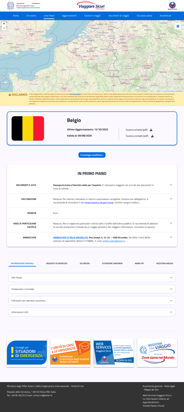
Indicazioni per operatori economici (28, 300)
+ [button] (4, 24)
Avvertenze (165, 15)
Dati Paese (17, 277)
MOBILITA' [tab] (139, 263)
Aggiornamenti (69, 15)
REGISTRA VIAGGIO (164, 263)
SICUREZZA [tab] (85, 263)
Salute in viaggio (92, 15)
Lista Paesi (49, 15)
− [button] (4, 28)
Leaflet (158, 91)
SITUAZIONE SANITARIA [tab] (112, 263)
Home (16, 15)
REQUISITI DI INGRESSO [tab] (56, 263)
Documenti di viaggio (119, 15)
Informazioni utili (20, 312)
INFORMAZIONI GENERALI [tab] (22, 263)
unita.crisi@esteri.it (42, 395)
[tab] (92, 277)
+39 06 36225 (18, 395)
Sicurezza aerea (144, 15)
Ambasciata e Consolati (23, 289)
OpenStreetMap (169, 91)
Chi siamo (31, 15)
